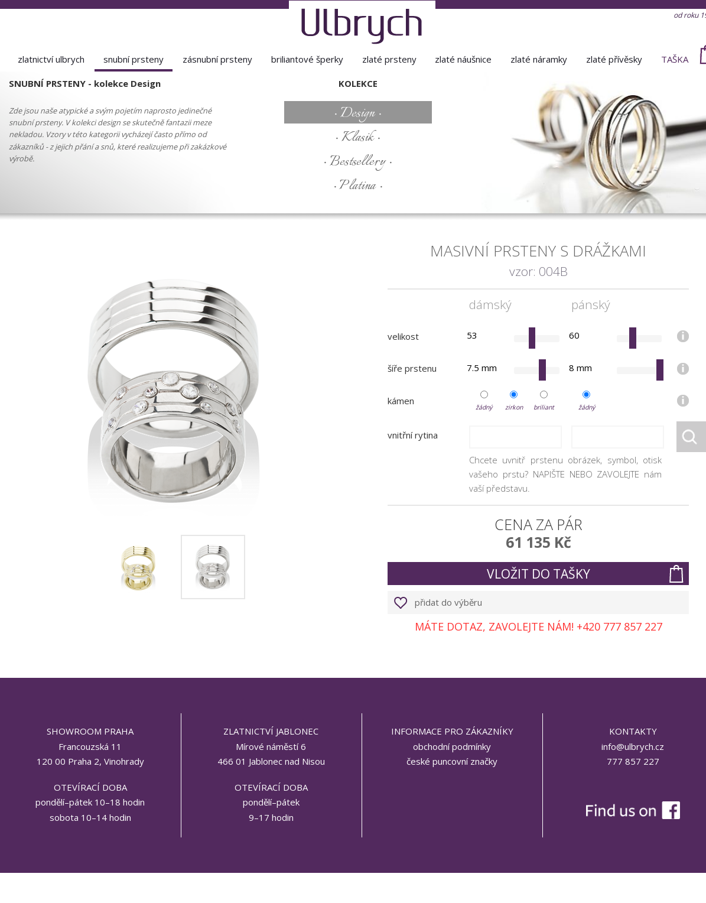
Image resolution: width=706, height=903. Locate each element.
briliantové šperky (307, 59)
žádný (484, 407)
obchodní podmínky (452, 746)
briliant (543, 407)
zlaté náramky (538, 59)
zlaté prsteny (389, 59)
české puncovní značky (451, 761)
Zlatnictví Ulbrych (51, 59)
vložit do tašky (538, 574)
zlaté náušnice (463, 59)
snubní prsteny (133, 59)
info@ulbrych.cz (632, 746)
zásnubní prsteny (217, 59)
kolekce (358, 83)
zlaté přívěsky (614, 59)
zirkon (514, 407)
